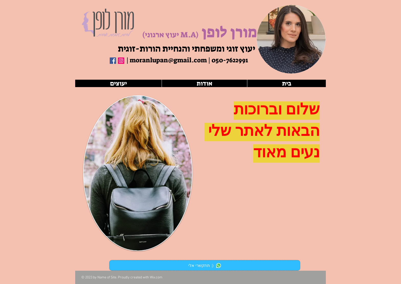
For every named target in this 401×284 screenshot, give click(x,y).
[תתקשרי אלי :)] (204, 265)
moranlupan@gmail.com (168, 60)
